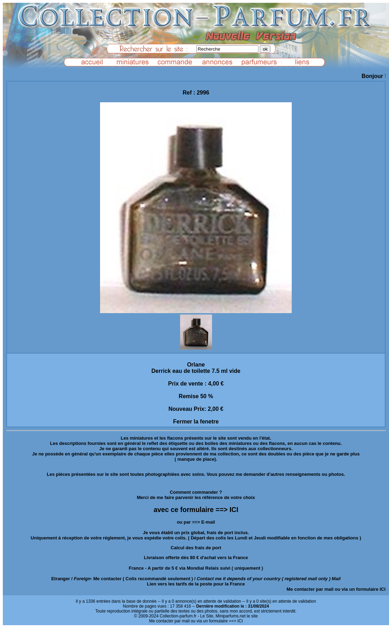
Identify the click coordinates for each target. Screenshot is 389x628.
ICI (382, 589)
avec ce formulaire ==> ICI (195, 509)
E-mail (208, 522)
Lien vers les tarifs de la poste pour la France (196, 584)
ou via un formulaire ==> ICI (217, 621)
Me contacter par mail (310, 589)
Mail (336, 578)
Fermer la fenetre (196, 422)
